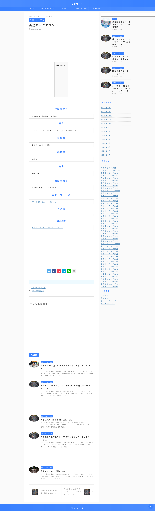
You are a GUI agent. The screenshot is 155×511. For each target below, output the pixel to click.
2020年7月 (105, 129)
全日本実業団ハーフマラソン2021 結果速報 (121, 23)
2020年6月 (105, 133)
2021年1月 (105, 106)
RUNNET (36, 202)
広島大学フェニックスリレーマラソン (120, 53)
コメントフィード (107, 290)
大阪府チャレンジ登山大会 (52, 468)
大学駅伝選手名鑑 (80, 9)
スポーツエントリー (50, 202)
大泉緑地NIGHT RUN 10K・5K (55, 416)
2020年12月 (106, 110)
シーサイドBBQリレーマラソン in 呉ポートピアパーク (121, 82)
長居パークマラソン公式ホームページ (47, 228)
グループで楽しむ (38, 290)
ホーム (32, 9)
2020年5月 (105, 137)
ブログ (64, 9)
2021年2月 (105, 102)
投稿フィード (106, 287)
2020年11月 (106, 114)
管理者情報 (97, 9)
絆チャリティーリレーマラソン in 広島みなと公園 (121, 38)
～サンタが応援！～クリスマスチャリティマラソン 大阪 (65, 365)
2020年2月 (105, 149)
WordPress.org (107, 293)
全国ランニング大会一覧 (48, 9)
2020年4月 (105, 141)
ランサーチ (77, 3)
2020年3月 (105, 145)
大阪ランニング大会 (38, 288)
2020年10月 (106, 117)
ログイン (104, 284)
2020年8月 (105, 125)
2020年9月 (105, 121)
